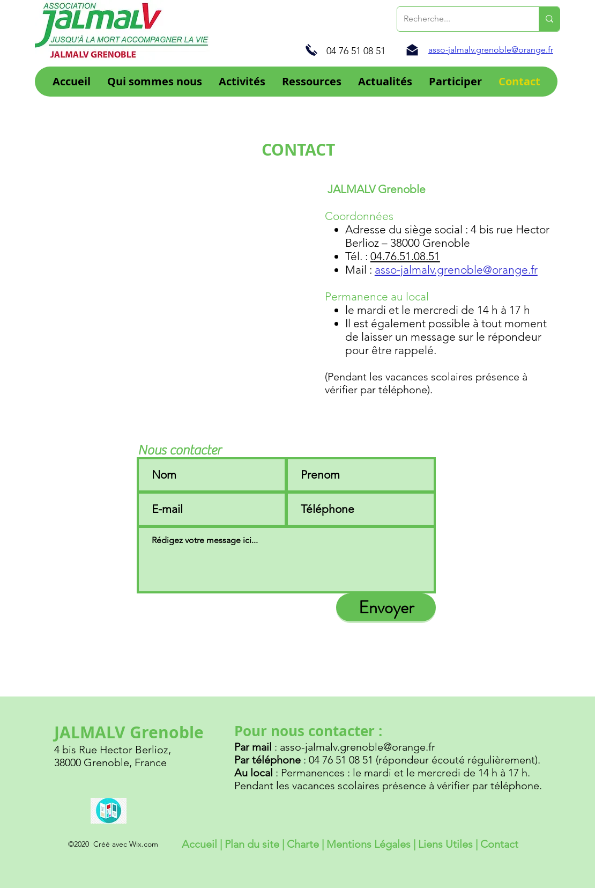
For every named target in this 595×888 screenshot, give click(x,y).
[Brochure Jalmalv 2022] (109, 810)
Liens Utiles (445, 844)
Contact (499, 844)
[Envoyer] (386, 607)
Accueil (199, 844)
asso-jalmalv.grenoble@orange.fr (456, 269)
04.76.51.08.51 (405, 256)
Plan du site (252, 844)
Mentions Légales (368, 844)
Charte (304, 844)
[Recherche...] (460, 19)
